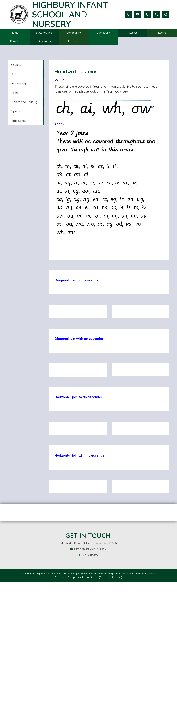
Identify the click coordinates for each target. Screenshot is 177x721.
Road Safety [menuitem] (18, 120)
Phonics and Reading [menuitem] (23, 102)
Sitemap (59, 716)
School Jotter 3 (122, 712)
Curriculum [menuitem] (103, 32)
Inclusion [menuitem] (73, 41)
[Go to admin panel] (110, 716)
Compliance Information (81, 716)
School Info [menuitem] (74, 32)
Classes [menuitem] (132, 32)
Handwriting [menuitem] (18, 83)
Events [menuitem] (162, 32)
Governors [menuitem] (44, 41)
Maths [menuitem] (14, 92)
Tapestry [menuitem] (16, 111)
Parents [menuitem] (14, 41)
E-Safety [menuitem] (15, 64)
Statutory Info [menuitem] (44, 32)
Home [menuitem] (14, 32)
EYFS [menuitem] (13, 74)
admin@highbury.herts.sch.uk (90, 688)
